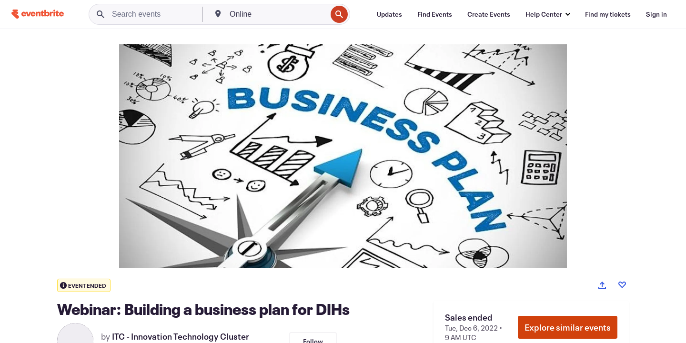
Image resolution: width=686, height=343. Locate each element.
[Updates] (389, 14)
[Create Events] (489, 14)
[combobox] (277, 14)
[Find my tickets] (607, 14)
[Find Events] (435, 14)
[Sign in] (656, 14)
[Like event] (622, 285)
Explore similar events (568, 327)
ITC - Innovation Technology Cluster (180, 336)
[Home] (37, 14)
